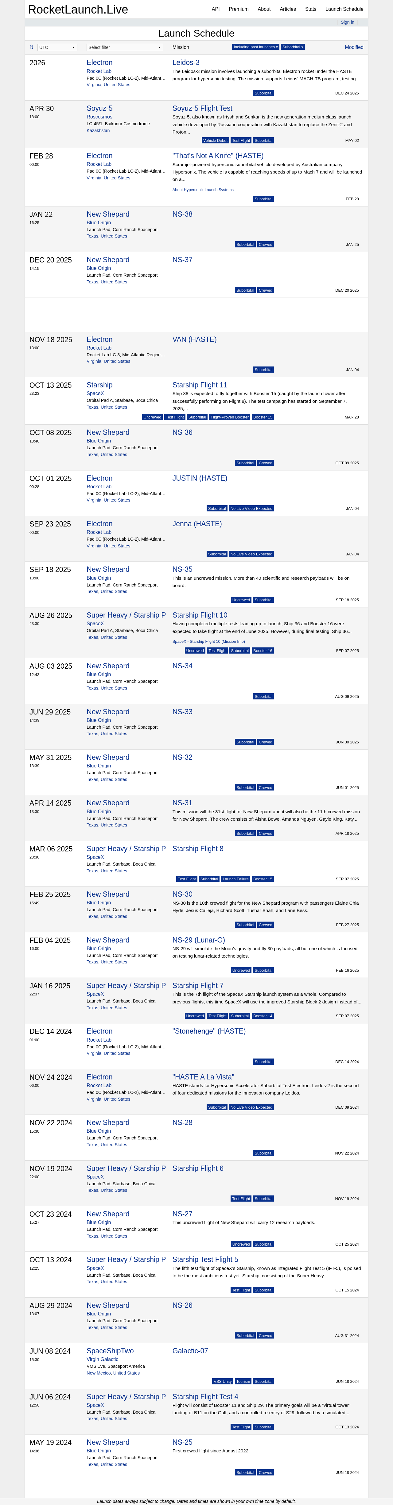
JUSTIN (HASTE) (200, 478)
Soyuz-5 (99, 108)
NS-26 (183, 1305)
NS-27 (183, 1214)
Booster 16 (262, 650)
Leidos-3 (186, 62)
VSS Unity (223, 1381)
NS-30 (183, 894)
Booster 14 (262, 1016)
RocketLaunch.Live (78, 9)
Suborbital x (292, 47)
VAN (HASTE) (195, 339)
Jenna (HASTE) (197, 524)
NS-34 (183, 666)
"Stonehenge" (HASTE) (209, 1031)
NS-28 (183, 1123)
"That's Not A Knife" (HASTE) (218, 156)
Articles (288, 9)
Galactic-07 (190, 1351)
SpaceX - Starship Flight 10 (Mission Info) (209, 641)
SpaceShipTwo (110, 1351)
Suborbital (263, 93)
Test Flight (241, 140)
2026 (37, 63)
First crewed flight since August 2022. (211, 1450)
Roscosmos (99, 116)
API (216, 9)
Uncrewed (152, 417)
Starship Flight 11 (200, 385)
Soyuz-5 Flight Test (202, 108)
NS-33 (183, 712)
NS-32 (183, 757)
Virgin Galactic (102, 1359)
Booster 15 (262, 417)
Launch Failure (236, 879)
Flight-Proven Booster (230, 417)
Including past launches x (256, 47)
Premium (239, 9)
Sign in (347, 22)
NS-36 (183, 432)
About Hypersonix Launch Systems (203, 189)
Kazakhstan (98, 130)
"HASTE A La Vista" (203, 1077)
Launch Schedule (344, 9)
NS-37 (183, 260)
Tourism (243, 1381)
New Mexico (99, 1373)
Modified (354, 47)
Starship (99, 385)
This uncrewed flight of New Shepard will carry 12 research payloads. (244, 1222)
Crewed (265, 244)
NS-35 (183, 569)
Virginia (94, 84)
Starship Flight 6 (198, 1168)
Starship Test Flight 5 (205, 1259)
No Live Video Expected (251, 508)
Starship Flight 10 (200, 615)
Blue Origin (99, 222)
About (264, 9)
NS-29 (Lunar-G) (199, 940)
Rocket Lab (99, 71)
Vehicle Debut (215, 140)
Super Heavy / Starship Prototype (139, 615)
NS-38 (183, 214)
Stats (310, 9)
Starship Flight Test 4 (205, 1397)
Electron (99, 62)
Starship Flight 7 (198, 986)
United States (117, 84)
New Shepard (108, 214)
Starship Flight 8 (198, 849)
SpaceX (95, 393)
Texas (92, 236)
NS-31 (183, 803)
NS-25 (183, 1442)
